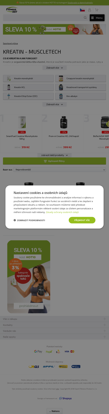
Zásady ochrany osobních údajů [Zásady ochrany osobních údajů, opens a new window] (62, 211)
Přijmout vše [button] (82, 220)
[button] (29, 220)
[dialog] (54, 207)
